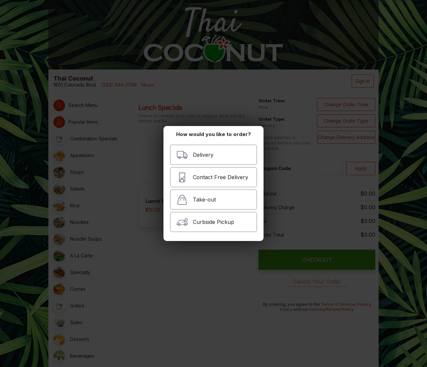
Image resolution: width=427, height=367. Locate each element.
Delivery (195, 155)
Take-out (196, 200)
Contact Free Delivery (212, 177)
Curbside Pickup (205, 222)
